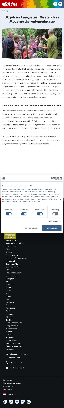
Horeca (8, 270)
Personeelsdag (11, 329)
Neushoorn (10, 314)
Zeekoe (8, 305)
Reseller (9, 252)
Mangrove (9, 284)
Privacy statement (8, 386)
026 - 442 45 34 (14, 362)
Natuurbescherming (13, 273)
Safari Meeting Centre (14, 322)
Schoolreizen (10, 337)
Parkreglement (7, 380)
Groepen (9, 334)
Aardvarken (10, 308)
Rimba (8, 296)
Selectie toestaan (31, 228)
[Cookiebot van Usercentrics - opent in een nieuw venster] (52, 178)
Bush (7, 281)
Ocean (8, 287)
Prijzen (8, 249)
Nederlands (9, 394)
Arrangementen (12, 246)
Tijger (8, 311)
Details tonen (53, 221)
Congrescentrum (12, 325)
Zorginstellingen (12, 340)
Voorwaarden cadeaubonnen (12, 383)
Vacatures (10, 349)
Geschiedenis (11, 276)
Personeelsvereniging (14, 343)
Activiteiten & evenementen (16, 258)
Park (7, 299)
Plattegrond (10, 261)
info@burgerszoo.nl (15, 368)
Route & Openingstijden (15, 243)
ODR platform (7, 389)
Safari (8, 293)
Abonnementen (12, 255)
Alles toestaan (52, 228)
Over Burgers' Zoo (13, 267)
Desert (8, 290)
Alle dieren (10, 317)
